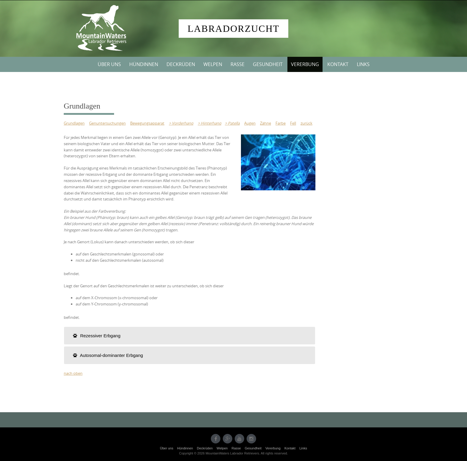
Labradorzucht (234, 28)
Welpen (212, 64)
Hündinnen (143, 64)
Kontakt (337, 64)
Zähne (265, 123)
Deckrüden (180, 64)
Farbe (280, 123)
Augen (250, 123)
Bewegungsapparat (147, 123)
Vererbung (305, 64)
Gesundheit (268, 64)
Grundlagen (74, 123)
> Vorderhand (181, 123)
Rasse (238, 64)
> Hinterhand (209, 123)
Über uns (109, 64)
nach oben (73, 373)
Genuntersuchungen (107, 123)
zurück (306, 123)
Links (363, 64)
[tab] (189, 335)
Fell (293, 123)
